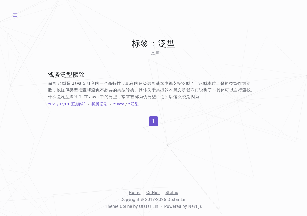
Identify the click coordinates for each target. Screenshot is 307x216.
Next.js (195, 206)
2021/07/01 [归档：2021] (59, 104)
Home (134, 192)
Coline (126, 206)
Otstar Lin (149, 206)
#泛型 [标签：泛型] (133, 104)
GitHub (153, 192)
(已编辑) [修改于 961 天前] (77, 104)
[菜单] (15, 15)
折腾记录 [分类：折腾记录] (99, 104)
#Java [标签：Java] (118, 104)
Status (171, 192)
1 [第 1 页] (153, 121)
